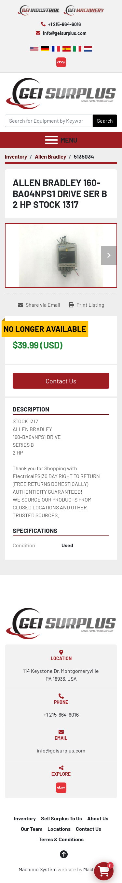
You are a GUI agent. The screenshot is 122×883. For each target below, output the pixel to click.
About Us (97, 818)
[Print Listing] (86, 305)
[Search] (49, 121)
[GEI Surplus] (61, 623)
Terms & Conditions (61, 839)
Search (105, 120)
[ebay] (61, 62)
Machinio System (38, 869)
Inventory (25, 818)
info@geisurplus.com (65, 33)
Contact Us (61, 381)
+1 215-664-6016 (64, 24)
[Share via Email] (39, 305)
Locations (59, 829)
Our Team (31, 829)
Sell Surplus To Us (61, 818)
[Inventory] (16, 156)
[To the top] (64, 854)
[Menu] (51, 140)
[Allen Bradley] (50, 156)
